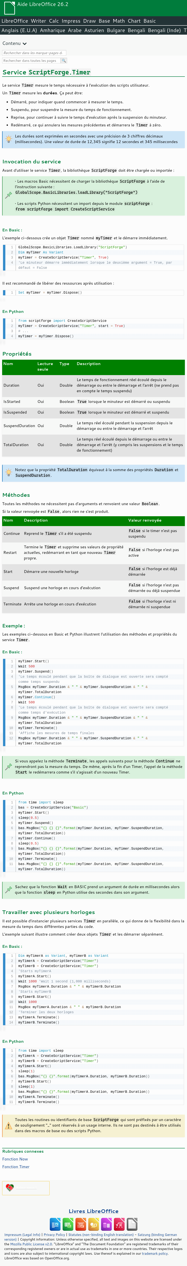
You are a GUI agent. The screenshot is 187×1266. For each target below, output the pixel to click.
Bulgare (116, 30)
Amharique (52, 30)
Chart (134, 20)
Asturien (94, 30)
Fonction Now (15, 1156)
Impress (71, 20)
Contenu (11, 43)
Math (119, 20)
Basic (149, 20)
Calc (54, 20)
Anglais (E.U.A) (19, 30)
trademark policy (155, 1250)
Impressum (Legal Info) (22, 1231)
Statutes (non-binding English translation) (101, 1231)
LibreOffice (14, 20)
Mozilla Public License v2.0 (31, 1241)
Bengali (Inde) (164, 30)
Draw (89, 20)
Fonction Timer (15, 1163)
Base (104, 20)
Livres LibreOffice (93, 1208)
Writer (38, 20)
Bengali (136, 30)
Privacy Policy (54, 1231)
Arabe (75, 30)
